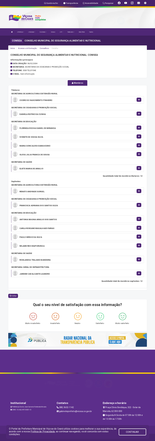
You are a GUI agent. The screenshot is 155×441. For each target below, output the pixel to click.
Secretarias (43, 32)
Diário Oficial (82, 32)
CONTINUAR (132, 432)
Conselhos (44, 48)
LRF (61, 32)
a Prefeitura (20, 32)
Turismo (91, 32)
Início (12, 48)
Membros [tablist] (77, 83)
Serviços (53, 32)
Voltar (13, 296)
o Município (31, 32)
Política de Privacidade (43, 431)
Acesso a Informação (27, 48)
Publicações (70, 32)
